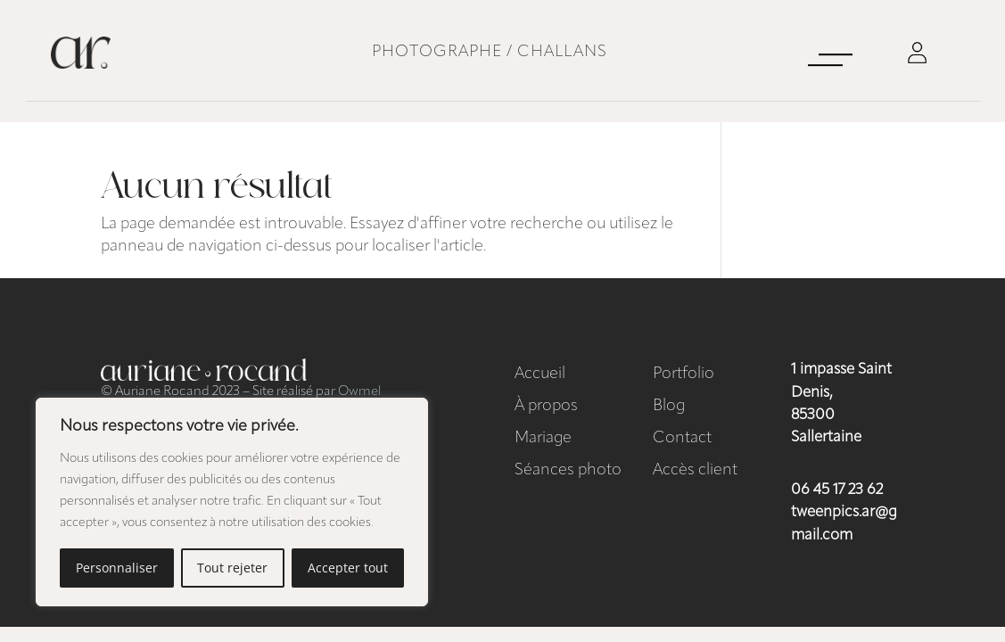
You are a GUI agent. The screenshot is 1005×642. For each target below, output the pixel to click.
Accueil (540, 374)
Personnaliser (117, 567)
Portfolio (683, 374)
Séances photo (568, 470)
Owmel (359, 392)
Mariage (543, 438)
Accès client (695, 470)
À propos (546, 406)
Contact (682, 438)
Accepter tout (348, 567)
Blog (669, 406)
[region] (232, 502)
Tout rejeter (232, 567)
